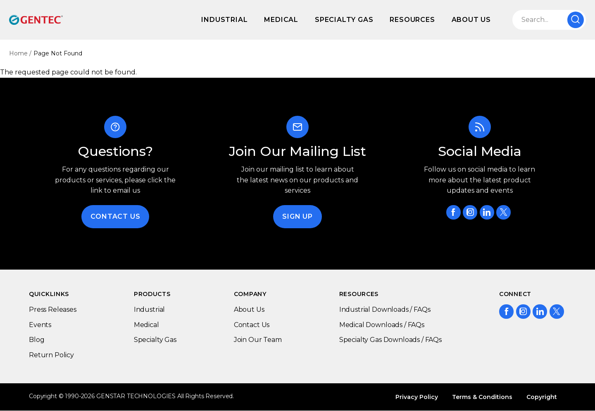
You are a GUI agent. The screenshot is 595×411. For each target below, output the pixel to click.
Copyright (541, 397)
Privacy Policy (416, 397)
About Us (471, 20)
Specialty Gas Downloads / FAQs (390, 340)
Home (18, 53)
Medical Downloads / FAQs (381, 325)
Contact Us (115, 216)
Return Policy (51, 355)
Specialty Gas (344, 20)
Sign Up (297, 216)
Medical (281, 20)
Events (40, 325)
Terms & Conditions (482, 397)
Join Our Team (258, 340)
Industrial (224, 20)
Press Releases (52, 309)
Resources (412, 20)
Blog (36, 340)
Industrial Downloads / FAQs (385, 309)
